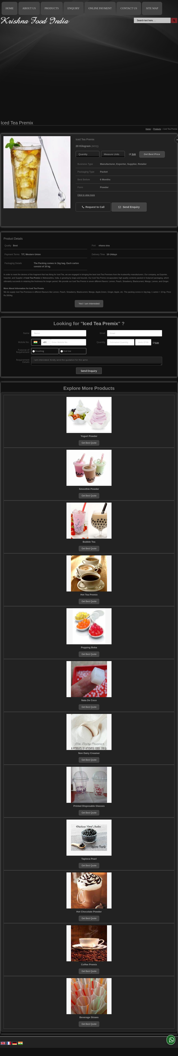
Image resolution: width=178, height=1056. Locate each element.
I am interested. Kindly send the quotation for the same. (96, 361)
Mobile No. (23, 342)
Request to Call (93, 207)
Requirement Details (22, 361)
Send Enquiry (129, 207)
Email (102, 333)
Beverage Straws (89, 1017)
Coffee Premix (89, 964)
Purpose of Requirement (22, 351)
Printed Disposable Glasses (89, 806)
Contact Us (129, 8)
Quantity (101, 342)
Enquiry (74, 8)
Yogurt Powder (89, 436)
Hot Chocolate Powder (89, 911)
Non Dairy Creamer (89, 753)
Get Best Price (152, 154)
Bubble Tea (89, 541)
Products (52, 8)
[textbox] (113, 154)
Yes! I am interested (89, 303)
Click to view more (86, 195)
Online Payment (100, 8)
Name (26, 333)
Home (10, 8)
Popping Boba (89, 647)
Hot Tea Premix (88, 594)
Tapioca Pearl (89, 858)
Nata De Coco (89, 700)
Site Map (152, 8)
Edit (132, 154)
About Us (29, 8)
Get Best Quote (89, 443)
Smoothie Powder (89, 489)
